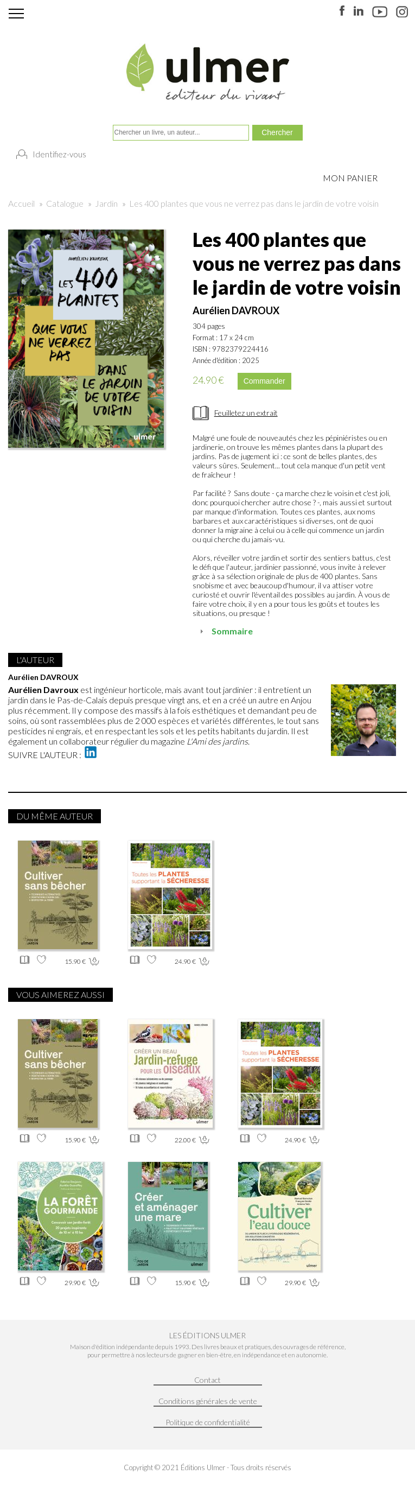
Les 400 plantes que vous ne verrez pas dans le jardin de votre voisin (254, 203)
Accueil (21, 203)
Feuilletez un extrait (246, 412)
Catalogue (65, 203)
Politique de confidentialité (207, 1422)
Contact (207, 1379)
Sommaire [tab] (225, 631)
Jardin (106, 203)
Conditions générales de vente (207, 1401)
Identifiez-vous (59, 154)
